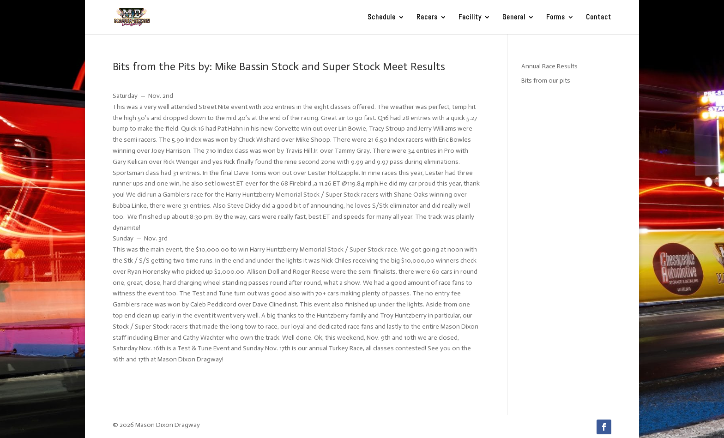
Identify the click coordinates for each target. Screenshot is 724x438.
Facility (470, 17)
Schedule (382, 17)
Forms (555, 17)
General (513, 17)
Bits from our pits (545, 80)
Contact (598, 17)
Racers (427, 17)
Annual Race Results (549, 66)
